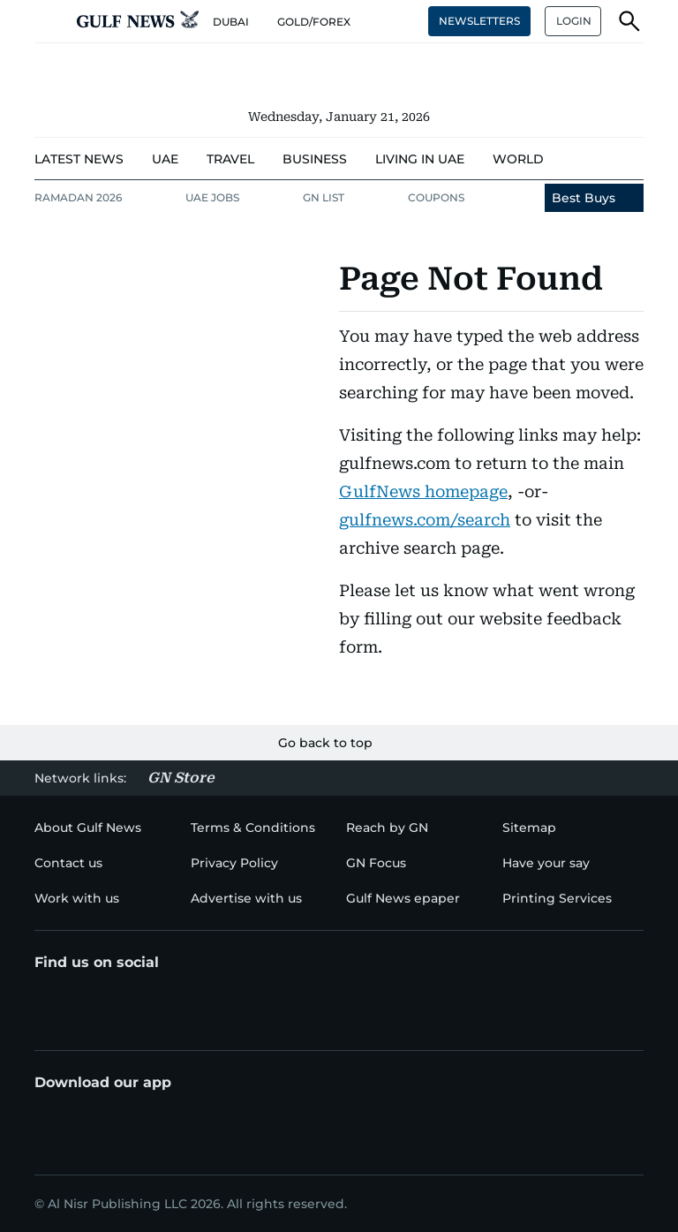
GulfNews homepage (423, 491)
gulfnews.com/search (424, 519)
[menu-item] (79, 159)
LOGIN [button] (573, 20)
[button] (48, 21)
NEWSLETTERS (479, 20)
